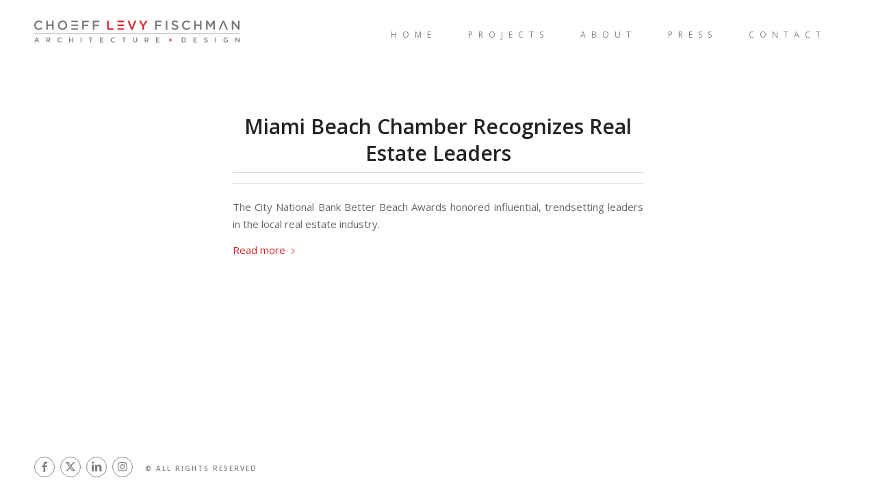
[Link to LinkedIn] (96, 467)
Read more (264, 250)
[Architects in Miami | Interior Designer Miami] (171, 34)
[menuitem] (413, 34)
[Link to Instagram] (122, 467)
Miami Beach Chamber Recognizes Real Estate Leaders (438, 139)
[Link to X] (70, 467)
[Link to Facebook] (44, 467)
